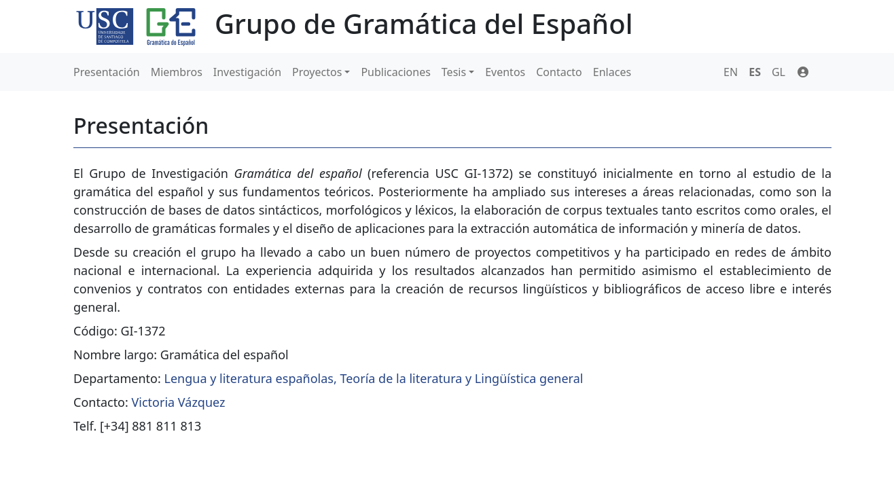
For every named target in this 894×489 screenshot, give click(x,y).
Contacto (559, 72)
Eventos (505, 72)
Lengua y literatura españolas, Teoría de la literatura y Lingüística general (374, 378)
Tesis (454, 72)
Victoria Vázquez (179, 402)
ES (755, 72)
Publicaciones (395, 72)
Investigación (247, 72)
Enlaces (612, 72)
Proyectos (317, 72)
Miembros (176, 72)
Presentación (106, 72)
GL (778, 72)
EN (730, 72)
